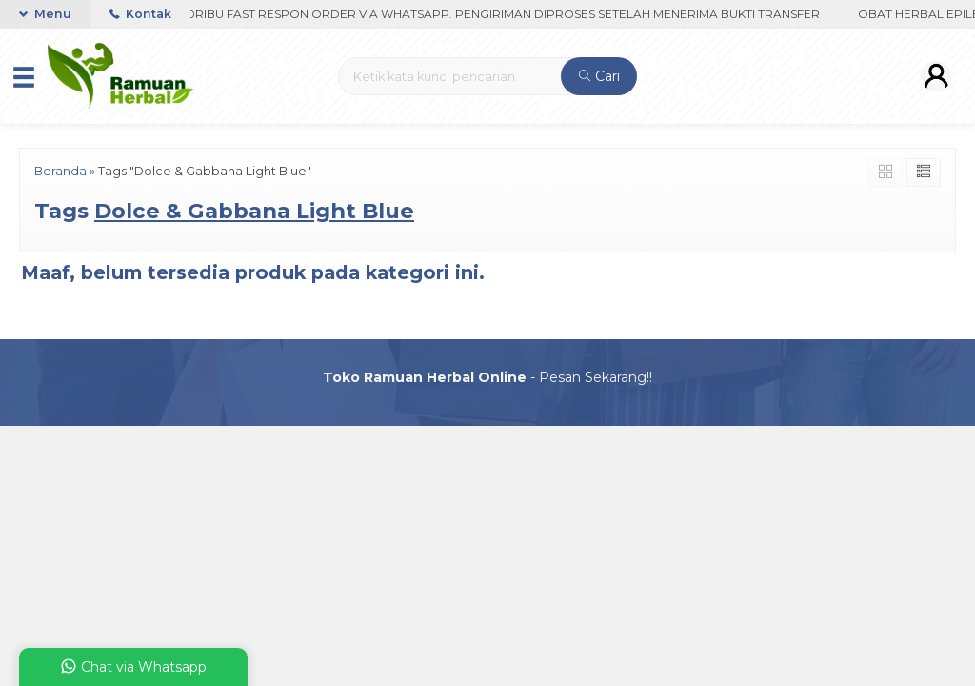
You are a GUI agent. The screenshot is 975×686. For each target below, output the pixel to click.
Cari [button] (599, 76)
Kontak (140, 14)
